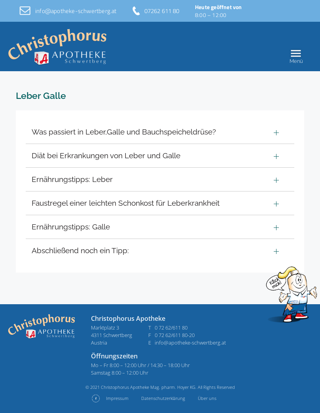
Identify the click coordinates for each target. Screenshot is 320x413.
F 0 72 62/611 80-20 (171, 335)
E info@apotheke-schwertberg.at (187, 342)
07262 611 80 (161, 10)
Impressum (117, 398)
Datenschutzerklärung (163, 398)
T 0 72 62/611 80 (167, 327)
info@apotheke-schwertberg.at (76, 10)
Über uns (207, 398)
